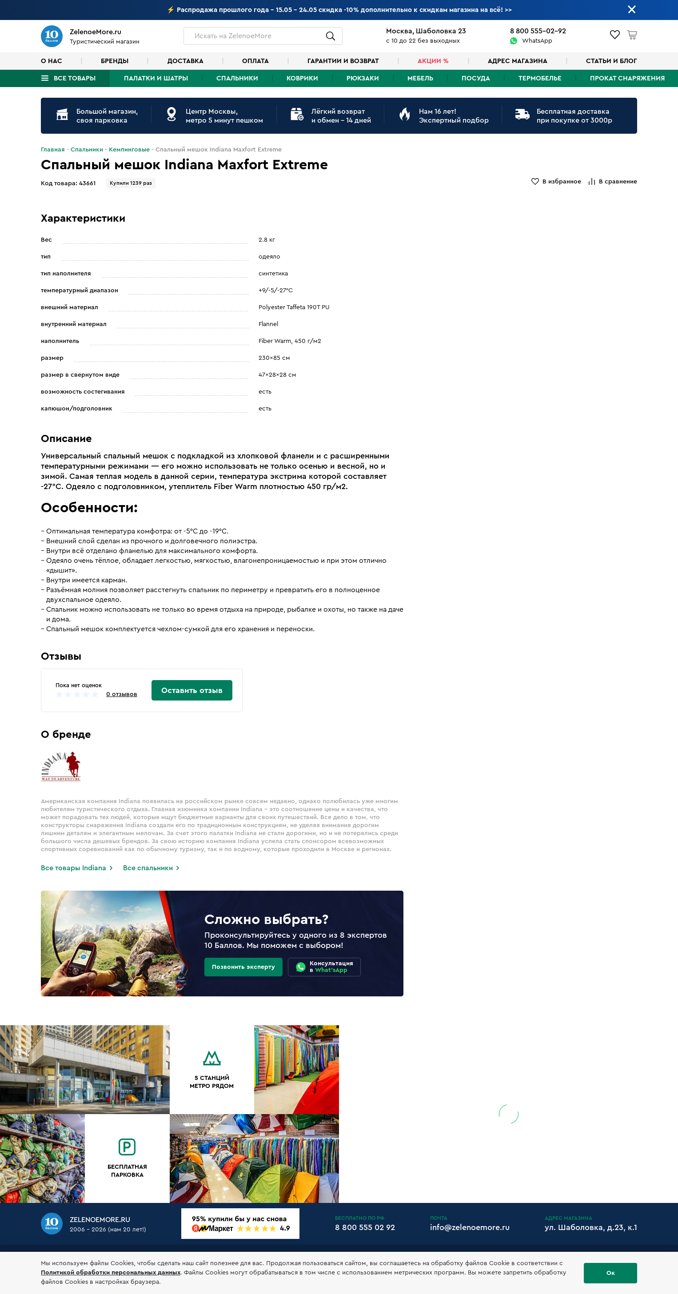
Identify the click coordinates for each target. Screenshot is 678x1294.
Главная (53, 150)
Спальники (237, 78)
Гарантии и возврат (343, 61)
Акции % (433, 61)
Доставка (185, 61)
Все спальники (148, 868)
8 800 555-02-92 (538, 31)
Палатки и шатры (156, 78)
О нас (51, 61)
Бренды (114, 61)
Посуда (476, 78)
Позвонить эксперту (243, 967)
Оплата (255, 61)
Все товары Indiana (73, 868)
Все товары (75, 78)
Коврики (302, 78)
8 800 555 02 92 (365, 1227)
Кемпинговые (129, 150)
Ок (610, 1273)
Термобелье (540, 78)
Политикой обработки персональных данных (110, 1273)
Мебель (420, 78)
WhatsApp (537, 41)
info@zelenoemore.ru (470, 1227)
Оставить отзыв (192, 690)
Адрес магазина (517, 61)
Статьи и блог (611, 61)
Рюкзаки (363, 78)
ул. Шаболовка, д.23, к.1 (591, 1227)
